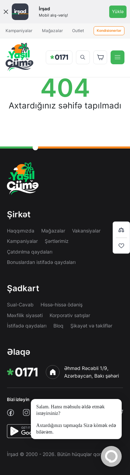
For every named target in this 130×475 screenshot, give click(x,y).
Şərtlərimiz (57, 241)
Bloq (58, 326)
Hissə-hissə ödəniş (62, 304)
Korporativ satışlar (70, 315)
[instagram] (26, 412)
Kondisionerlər (109, 30)
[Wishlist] (121, 245)
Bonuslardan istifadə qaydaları (41, 262)
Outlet (78, 30)
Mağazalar (52, 30)
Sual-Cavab (20, 304)
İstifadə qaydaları (26, 326)
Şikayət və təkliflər (91, 326)
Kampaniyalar (19, 30)
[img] (19, 57)
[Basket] (100, 57)
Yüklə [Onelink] (118, 11)
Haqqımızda (20, 231)
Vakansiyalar (86, 231)
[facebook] (10, 412)
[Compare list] (121, 229)
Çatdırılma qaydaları (29, 252)
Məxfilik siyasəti (25, 315)
